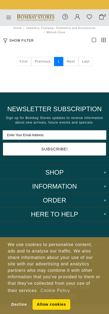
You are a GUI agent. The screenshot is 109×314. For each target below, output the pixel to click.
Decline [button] (19, 304)
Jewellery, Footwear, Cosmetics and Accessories (61, 28)
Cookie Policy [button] (55, 290)
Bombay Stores (35, 17)
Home (17, 28)
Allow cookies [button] (51, 304)
